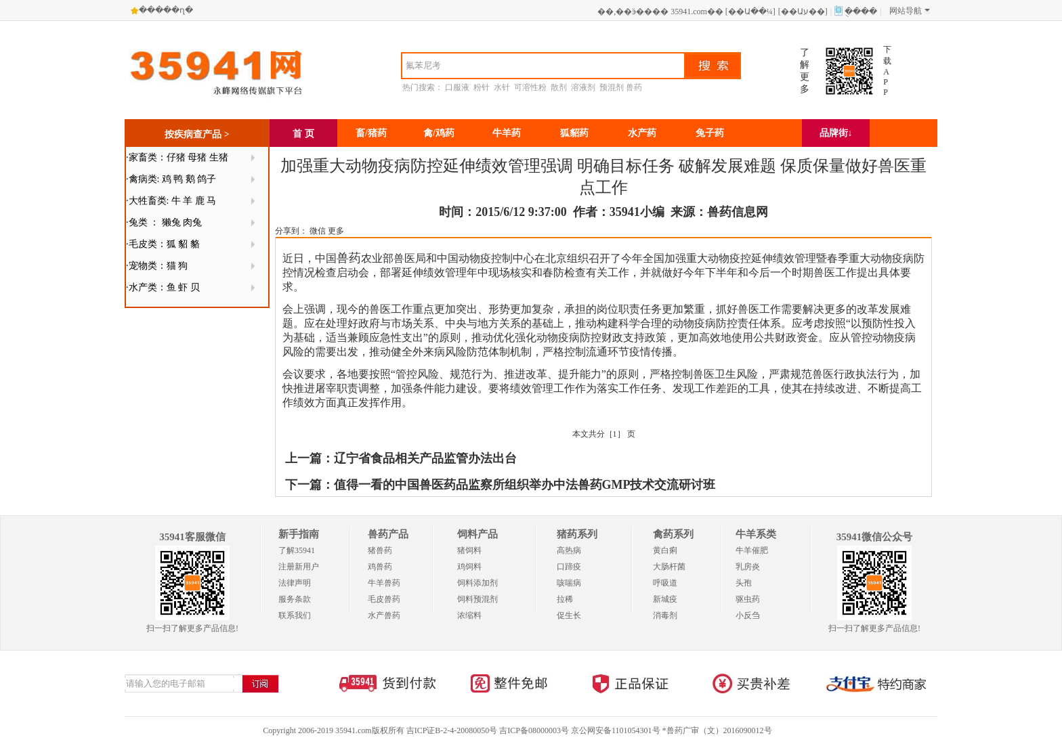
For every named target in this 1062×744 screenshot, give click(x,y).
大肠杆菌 (669, 566)
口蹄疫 (569, 566)
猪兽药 (380, 550)
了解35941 (296, 550)
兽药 (634, 87)
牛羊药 (506, 133)
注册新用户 (298, 566)
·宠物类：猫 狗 (157, 266)
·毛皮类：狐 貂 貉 (163, 244)
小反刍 (748, 615)
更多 (336, 231)
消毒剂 (665, 615)
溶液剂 (583, 87)
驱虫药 (748, 599)
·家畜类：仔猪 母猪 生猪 (177, 157)
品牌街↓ (836, 133)
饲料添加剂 (477, 583)
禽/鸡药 (438, 133)
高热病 (569, 550)
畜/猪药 (371, 133)
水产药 (642, 133)
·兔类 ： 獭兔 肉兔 (164, 222)
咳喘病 (569, 583)
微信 (318, 231)
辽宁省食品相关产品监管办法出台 (425, 458)
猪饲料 (469, 550)
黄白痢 (665, 550)
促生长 (569, 615)
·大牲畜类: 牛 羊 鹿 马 (171, 201)
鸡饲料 (469, 566)
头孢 (744, 583)
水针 (502, 87)
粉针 (481, 87)
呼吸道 (665, 583)
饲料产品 (477, 534)
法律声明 (294, 583)
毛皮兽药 (384, 599)
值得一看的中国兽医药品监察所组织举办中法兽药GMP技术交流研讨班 (525, 484)
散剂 (559, 87)
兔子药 (710, 133)
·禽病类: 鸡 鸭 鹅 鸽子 (171, 179)
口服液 (457, 87)
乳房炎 (748, 566)
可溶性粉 (530, 87)
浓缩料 (469, 615)
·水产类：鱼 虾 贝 (163, 287)
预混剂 (611, 87)
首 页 (303, 134)
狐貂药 (574, 133)
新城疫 (665, 599)
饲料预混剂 (477, 599)
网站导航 (909, 11)
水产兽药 (384, 615)
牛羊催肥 (752, 550)
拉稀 (565, 599)
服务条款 (294, 599)
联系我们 (294, 615)
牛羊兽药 (384, 583)
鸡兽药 (380, 566)
